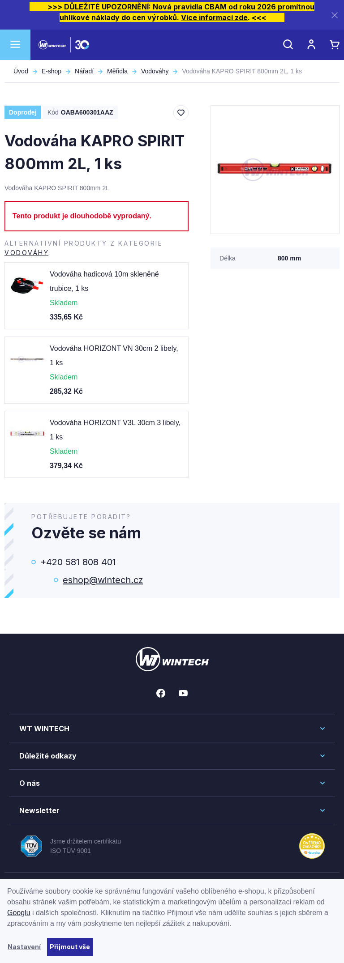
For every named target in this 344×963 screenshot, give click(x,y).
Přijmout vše (70, 946)
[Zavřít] (334, 15)
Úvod (20, 71)
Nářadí (84, 71)
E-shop (51, 71)
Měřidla (117, 71)
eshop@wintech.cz (103, 580)
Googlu (18, 912)
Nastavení (24, 946)
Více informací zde (214, 17)
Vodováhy (155, 71)
